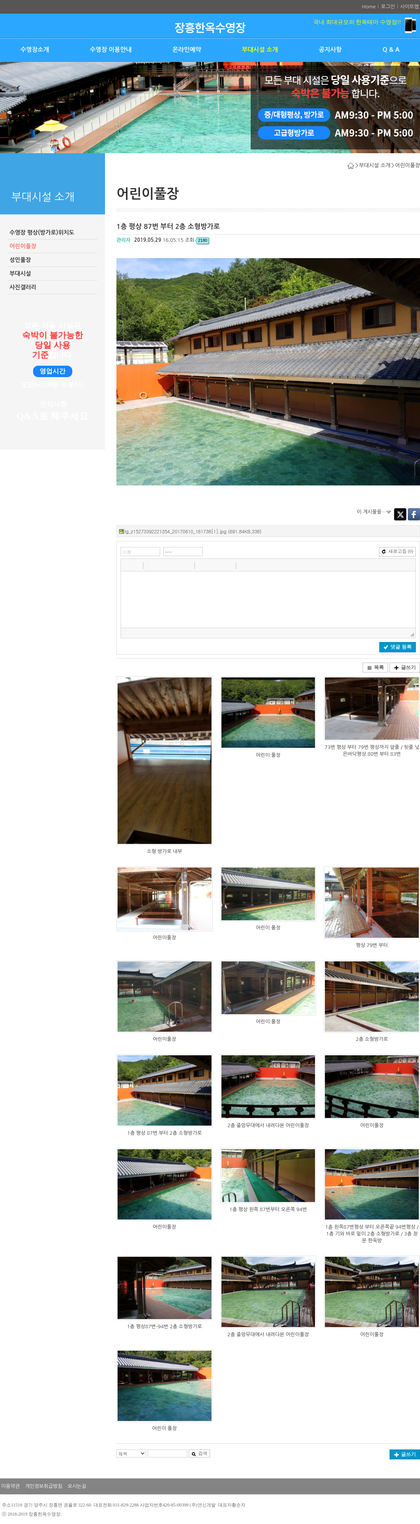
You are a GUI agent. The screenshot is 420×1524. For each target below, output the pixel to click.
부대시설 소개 (260, 49)
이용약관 (10, 1486)
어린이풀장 (23, 246)
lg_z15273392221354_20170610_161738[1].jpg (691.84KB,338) (193, 531)
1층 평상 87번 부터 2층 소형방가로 (164, 1133)
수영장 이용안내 (111, 49)
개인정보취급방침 (43, 1486)
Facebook (414, 514)
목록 (375, 667)
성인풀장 (20, 260)
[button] (127, 565)
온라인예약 (186, 49)
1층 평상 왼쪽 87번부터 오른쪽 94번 (268, 1209)
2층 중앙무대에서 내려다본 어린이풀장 (268, 1125)
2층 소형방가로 (372, 1039)
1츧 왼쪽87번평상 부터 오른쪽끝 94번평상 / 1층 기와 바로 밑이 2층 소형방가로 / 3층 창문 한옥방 (372, 1233)
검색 (199, 1453)
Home (368, 6)
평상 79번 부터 (372, 945)
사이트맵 (409, 6)
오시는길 (77, 1486)
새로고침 (397, 551)
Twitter (400, 514)
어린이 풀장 (268, 755)
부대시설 (20, 273)
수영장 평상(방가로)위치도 (42, 232)
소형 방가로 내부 (164, 851)
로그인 (388, 6)
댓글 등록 (397, 647)
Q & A (390, 49)
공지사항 (330, 49)
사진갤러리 (23, 287)
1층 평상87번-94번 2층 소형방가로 (164, 1326)
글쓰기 (405, 667)
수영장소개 (35, 49)
